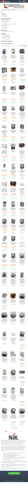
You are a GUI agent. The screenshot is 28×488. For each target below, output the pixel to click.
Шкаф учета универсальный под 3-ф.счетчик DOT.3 (5, 216)
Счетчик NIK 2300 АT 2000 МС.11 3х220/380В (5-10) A (14, 252)
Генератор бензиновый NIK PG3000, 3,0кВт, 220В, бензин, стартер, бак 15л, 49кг (23, 97)
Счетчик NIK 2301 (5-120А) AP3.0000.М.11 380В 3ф (14, 116)
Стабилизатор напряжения (6, 41)
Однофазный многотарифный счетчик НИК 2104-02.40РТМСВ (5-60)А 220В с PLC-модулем (14, 414)
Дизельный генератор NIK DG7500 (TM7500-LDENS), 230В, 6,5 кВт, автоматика (5, 196)
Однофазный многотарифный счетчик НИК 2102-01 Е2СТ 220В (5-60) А (23, 334)
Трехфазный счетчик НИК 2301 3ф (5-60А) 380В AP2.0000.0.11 (23, 354)
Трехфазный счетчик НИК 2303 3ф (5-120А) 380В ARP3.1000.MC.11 (14, 334)
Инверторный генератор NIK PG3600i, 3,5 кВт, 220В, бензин (14, 313)
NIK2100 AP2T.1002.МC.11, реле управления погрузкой (23, 374)
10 (17, 448)
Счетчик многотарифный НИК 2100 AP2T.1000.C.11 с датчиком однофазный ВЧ (5, 292)
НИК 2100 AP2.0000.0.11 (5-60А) (14, 156)
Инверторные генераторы (6, 37)
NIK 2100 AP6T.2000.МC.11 (5, 96)
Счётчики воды (4, 16)
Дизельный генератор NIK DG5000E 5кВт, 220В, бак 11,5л (14, 77)
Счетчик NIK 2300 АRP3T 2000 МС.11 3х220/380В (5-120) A (5, 234)
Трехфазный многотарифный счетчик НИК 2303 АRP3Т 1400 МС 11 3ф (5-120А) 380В (14, 434)
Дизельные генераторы (6, 35)
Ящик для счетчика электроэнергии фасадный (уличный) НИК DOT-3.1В (23, 58)
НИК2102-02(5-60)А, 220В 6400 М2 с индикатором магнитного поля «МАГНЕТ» (14, 177)
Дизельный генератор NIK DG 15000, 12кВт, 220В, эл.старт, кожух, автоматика (23, 196)
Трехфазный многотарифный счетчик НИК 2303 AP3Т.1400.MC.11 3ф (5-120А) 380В (23, 117)
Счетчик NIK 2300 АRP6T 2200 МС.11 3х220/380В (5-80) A (14, 271)
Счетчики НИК (4, 22)
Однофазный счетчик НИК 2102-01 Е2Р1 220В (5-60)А (14, 374)
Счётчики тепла (4, 15)
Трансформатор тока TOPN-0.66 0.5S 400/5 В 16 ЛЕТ (14, 234)
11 (19, 448)
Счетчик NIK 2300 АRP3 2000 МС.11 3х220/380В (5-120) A (14, 136)
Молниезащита (4, 26)
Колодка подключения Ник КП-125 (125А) (23, 393)
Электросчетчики (5, 20)
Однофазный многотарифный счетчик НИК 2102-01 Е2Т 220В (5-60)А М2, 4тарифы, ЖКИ (23, 292)
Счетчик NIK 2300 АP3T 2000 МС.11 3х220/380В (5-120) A (23, 176)
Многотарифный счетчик (6, 21)
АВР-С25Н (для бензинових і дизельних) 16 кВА (5, 271)
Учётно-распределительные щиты (7, 31)
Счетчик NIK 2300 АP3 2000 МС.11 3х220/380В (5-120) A (5, 116)
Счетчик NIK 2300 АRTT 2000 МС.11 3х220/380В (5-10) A (23, 234)
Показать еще (14, 445)
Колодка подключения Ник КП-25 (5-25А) (14, 96)
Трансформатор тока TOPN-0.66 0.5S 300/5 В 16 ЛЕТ (23, 216)
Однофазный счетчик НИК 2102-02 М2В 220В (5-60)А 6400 (5, 393)
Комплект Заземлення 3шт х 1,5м (23, 252)
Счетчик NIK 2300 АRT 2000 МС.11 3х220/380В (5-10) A (23, 77)
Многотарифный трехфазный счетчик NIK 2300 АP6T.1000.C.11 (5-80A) (5, 313)
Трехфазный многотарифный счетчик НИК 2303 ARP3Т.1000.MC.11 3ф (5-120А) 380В (5, 435)
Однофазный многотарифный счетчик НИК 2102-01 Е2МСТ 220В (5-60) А (23, 271)
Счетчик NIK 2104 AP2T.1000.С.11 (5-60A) (5, 354)
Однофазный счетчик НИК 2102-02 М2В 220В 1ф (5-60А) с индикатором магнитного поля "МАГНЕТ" (14, 292)
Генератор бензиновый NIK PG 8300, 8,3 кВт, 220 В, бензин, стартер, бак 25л (14, 196)
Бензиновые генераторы (6, 36)
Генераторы (3, 33)
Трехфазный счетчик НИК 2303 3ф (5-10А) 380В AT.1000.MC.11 (14, 393)
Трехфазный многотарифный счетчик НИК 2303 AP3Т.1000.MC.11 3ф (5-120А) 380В (23, 314)
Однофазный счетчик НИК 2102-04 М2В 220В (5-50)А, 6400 (5, 413)
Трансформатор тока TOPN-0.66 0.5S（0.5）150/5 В (5, 252)
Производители (8, 9)
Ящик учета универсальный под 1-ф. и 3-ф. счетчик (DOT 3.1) (5, 77)
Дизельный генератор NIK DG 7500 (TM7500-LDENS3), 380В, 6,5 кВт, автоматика (5, 157)
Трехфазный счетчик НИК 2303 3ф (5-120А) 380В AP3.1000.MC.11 (5, 374)
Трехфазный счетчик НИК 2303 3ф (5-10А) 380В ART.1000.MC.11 (5, 334)
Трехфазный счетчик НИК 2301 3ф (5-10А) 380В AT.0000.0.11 (23, 434)
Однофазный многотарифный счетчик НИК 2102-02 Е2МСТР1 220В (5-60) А (5, 58)
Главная (3, 9)
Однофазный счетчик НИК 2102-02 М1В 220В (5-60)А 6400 (14, 58)
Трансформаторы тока (6, 25)
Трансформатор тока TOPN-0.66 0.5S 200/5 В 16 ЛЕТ (23, 136)
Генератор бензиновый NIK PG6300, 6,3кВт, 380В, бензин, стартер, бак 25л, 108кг (23, 157)
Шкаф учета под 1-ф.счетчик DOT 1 (5, 176)
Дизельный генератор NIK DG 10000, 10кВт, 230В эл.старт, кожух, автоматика (5, 136)
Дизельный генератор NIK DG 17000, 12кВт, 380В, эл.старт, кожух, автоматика (14, 354)
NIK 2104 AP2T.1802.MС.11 (23, 412)
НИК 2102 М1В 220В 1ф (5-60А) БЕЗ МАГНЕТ (14, 216)
